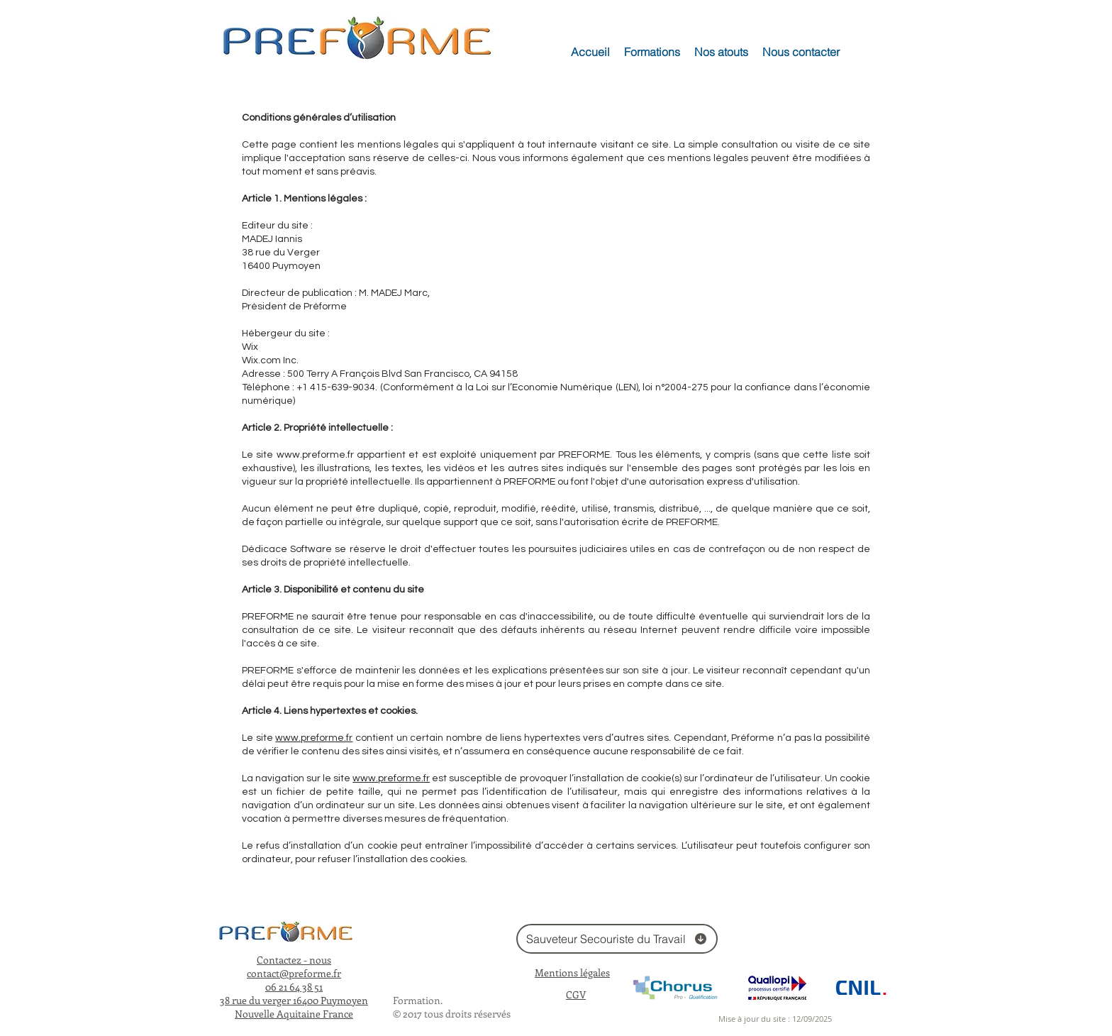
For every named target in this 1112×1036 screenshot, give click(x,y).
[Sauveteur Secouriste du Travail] (617, 939)
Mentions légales (572, 972)
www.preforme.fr (315, 455)
